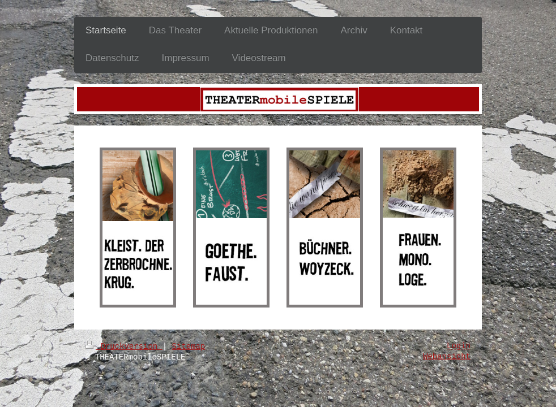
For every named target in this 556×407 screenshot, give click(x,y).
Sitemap (188, 346)
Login (459, 345)
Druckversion (123, 346)
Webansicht (447, 356)
